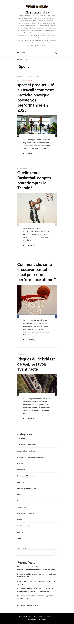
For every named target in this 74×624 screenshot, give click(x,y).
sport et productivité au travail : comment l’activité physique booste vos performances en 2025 (35, 97)
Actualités (21, 438)
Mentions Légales (25, 616)
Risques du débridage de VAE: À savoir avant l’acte (36, 364)
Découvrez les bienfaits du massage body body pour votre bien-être (37, 575)
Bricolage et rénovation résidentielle (31, 457)
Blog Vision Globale (37, 12)
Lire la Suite (29, 153)
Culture (20, 463)
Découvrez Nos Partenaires (27, 606)
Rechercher (22, 548)
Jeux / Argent (22, 507)
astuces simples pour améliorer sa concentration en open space (36, 582)
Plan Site (42, 616)
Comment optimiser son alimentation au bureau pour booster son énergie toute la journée (35, 589)
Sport (30, 80)
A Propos (42, 619)
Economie (21, 469)
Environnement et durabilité (27, 488)
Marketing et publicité (25, 513)
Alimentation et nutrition (26, 451)
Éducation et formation (26, 476)
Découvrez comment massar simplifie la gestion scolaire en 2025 (35, 597)
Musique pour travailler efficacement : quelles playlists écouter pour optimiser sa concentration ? (36, 568)
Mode (19, 519)
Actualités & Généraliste (26, 445)
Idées (19, 495)
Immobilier (21, 501)
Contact (35, 616)
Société (20, 532)
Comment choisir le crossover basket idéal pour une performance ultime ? (36, 272)
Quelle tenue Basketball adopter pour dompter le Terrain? (34, 180)
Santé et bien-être (24, 526)
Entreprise (21, 482)
